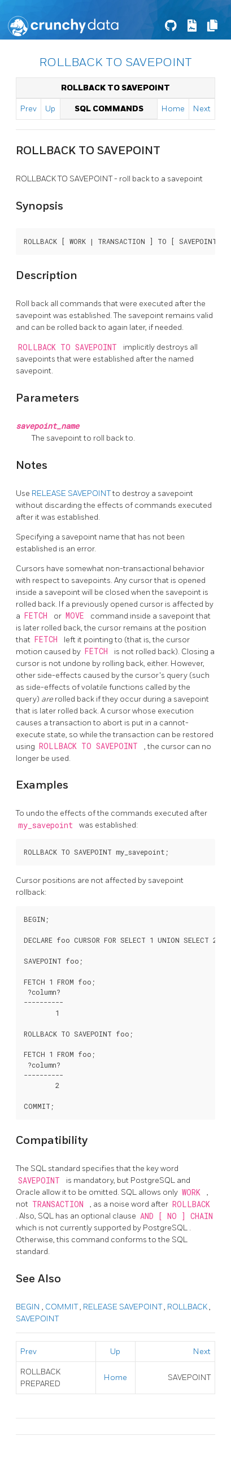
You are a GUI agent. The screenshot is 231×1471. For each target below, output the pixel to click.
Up (50, 109)
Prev (28, 109)
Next (202, 109)
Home (173, 109)
